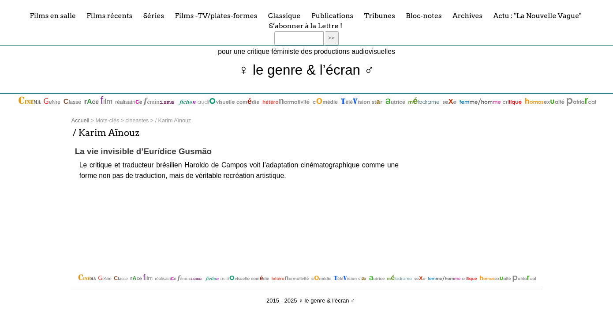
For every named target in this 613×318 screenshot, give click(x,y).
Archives (467, 15)
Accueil (80, 120)
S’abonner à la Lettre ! (305, 26)
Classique (284, 15)
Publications (332, 15)
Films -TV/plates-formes (216, 15)
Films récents (109, 15)
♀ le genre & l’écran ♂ (307, 70)
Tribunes (379, 15)
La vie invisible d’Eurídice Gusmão (143, 151)
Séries (153, 15)
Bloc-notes (423, 15)
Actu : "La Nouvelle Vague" (537, 15)
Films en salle (53, 15)
